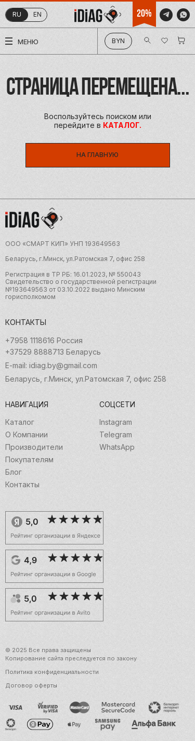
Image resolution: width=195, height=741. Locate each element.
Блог (13, 472)
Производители (34, 447)
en (37, 14)
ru (16, 14)
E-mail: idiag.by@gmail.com (51, 365)
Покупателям (29, 459)
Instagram (115, 422)
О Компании (26, 434)
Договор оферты (31, 685)
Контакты (22, 484)
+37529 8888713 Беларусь (53, 352)
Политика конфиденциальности (52, 672)
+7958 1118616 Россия (44, 340)
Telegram (115, 434)
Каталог (19, 422)
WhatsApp (117, 447)
